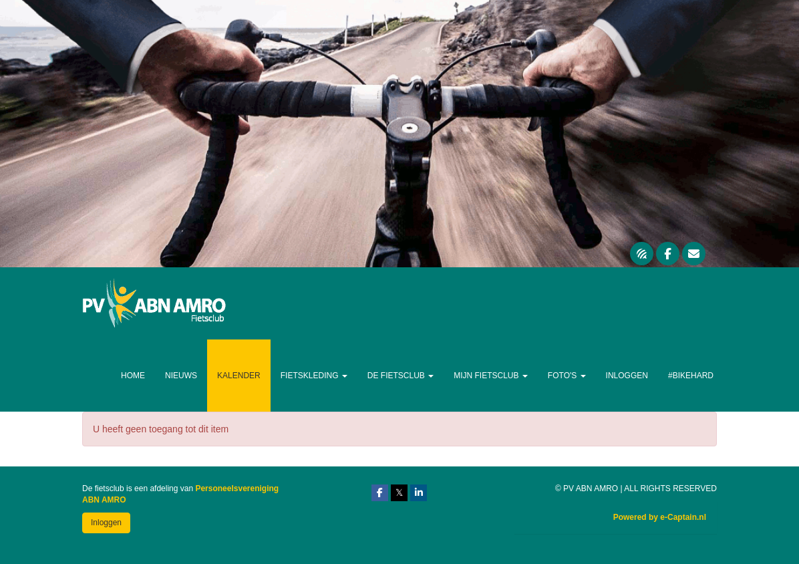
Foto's (567, 375)
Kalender (239, 375)
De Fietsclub (400, 375)
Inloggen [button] (106, 522)
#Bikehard (690, 375)
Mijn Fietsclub (491, 375)
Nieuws (181, 375)
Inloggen (627, 375)
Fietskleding (314, 375)
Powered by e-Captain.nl (659, 517)
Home (133, 375)
